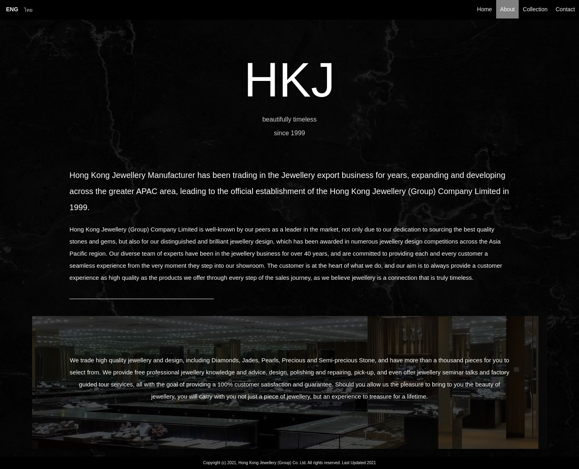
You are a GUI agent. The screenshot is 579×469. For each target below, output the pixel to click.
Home (484, 9)
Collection (535, 9)
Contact (565, 9)
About (507, 9)
